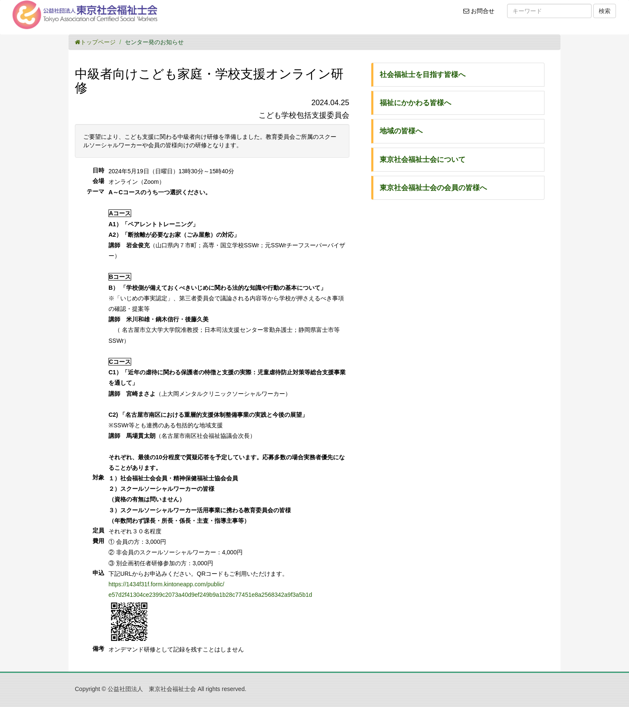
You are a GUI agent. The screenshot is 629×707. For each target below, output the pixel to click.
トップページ (95, 42)
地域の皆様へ (401, 131)
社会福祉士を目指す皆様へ (422, 75)
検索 (604, 11)
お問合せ (481, 13)
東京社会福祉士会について (422, 160)
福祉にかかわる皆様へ (415, 103)
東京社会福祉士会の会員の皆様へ (433, 188)
